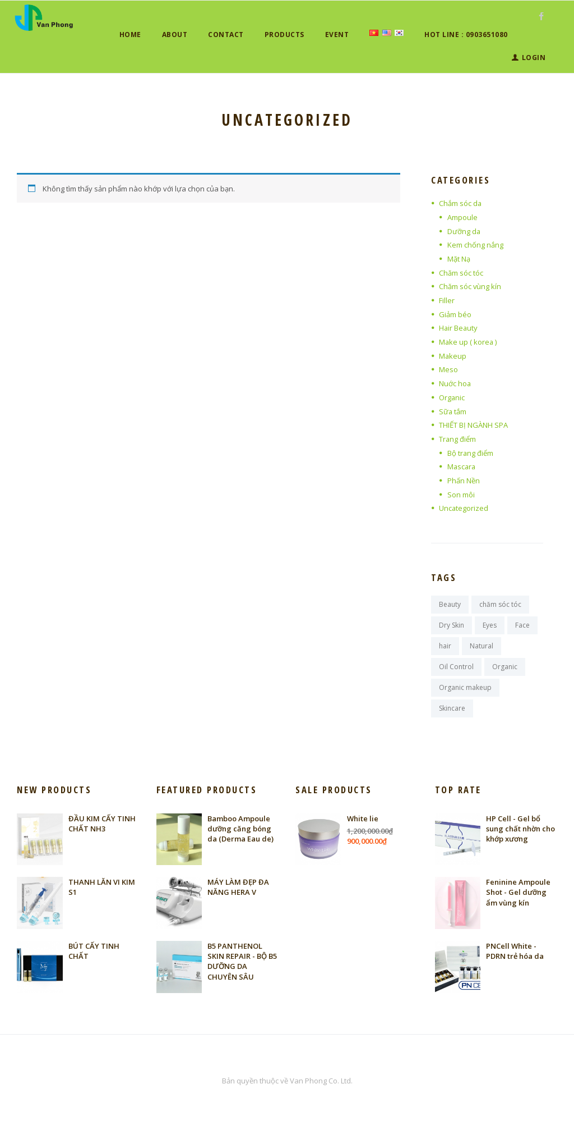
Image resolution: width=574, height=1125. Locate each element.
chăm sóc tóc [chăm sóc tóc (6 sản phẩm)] (500, 604)
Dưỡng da (464, 231)
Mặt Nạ (458, 259)
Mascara (462, 466)
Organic (452, 397)
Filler (447, 300)
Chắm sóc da (460, 203)
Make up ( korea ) (468, 342)
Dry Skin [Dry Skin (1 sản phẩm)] (451, 625)
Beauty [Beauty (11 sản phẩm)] (450, 604)
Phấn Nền (463, 480)
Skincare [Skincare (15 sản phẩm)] (452, 709)
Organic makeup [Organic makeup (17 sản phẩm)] (465, 688)
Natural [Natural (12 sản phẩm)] (481, 646)
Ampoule (462, 217)
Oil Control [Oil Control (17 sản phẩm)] (456, 667)
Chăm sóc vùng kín (470, 286)
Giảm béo (455, 314)
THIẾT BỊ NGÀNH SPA (473, 425)
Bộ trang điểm (470, 453)
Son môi (461, 495)
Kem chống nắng (475, 245)
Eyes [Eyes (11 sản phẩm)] (490, 625)
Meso (448, 369)
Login (534, 57)
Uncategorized (464, 508)
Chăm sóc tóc (461, 273)
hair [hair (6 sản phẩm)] (445, 646)
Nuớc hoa (455, 383)
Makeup (453, 356)
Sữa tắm (453, 411)
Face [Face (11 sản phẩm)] (522, 625)
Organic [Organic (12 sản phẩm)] (504, 667)
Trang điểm (457, 439)
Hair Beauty (459, 328)
